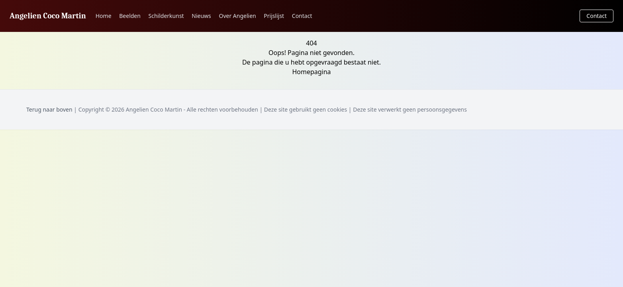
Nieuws (201, 16)
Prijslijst (274, 16)
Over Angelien (237, 16)
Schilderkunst (166, 16)
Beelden (130, 16)
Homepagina (311, 71)
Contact (302, 16)
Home (104, 16)
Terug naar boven (49, 109)
